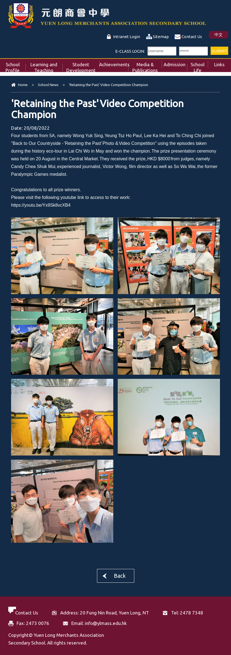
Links (222, 63)
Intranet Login (126, 36)
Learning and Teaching (46, 66)
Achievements (113, 63)
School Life (199, 66)
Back (120, 576)
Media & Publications (147, 66)
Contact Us (192, 36)
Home (23, 85)
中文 (218, 34)
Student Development (82, 66)
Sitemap (161, 36)
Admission (175, 63)
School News (48, 85)
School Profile (15, 66)
